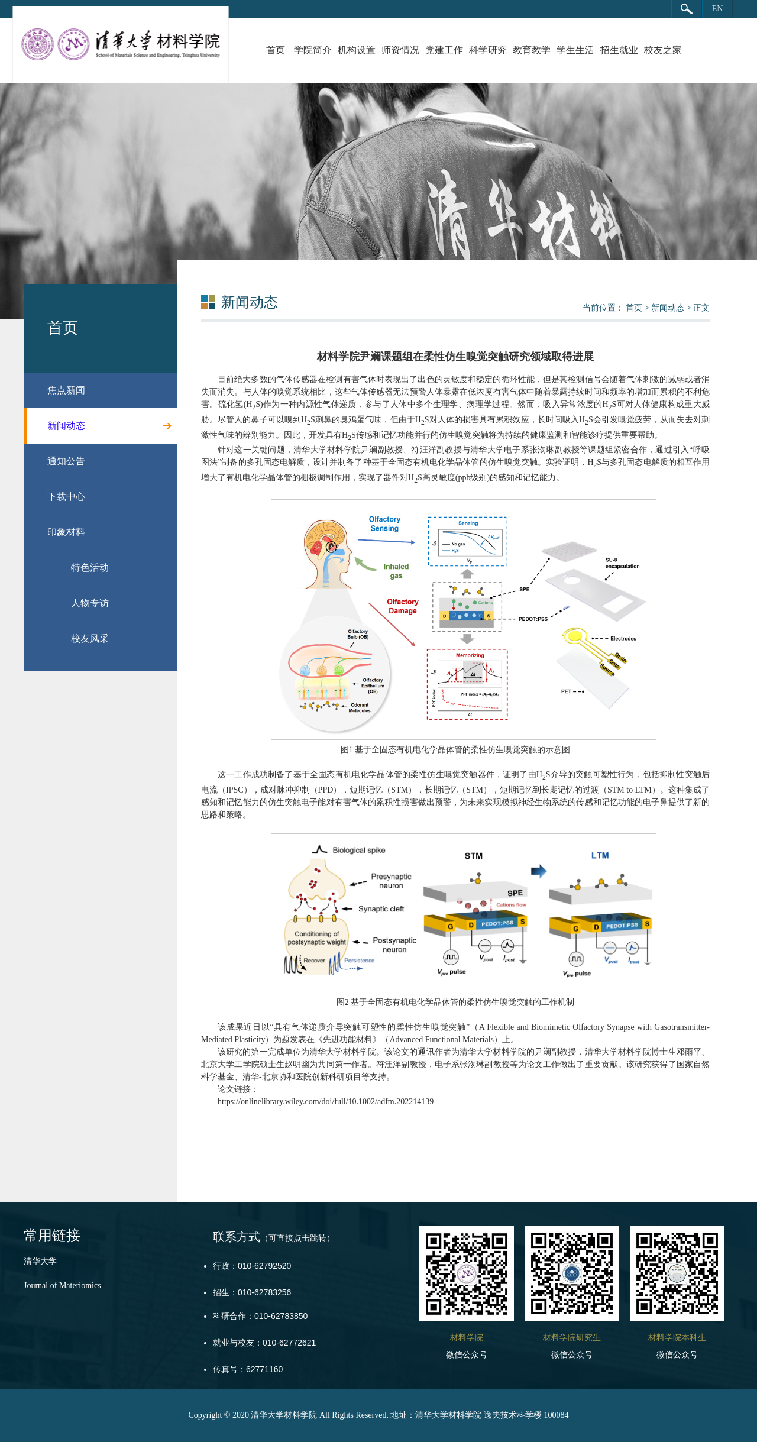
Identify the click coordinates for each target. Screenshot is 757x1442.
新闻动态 (667, 307)
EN (717, 8)
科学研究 (488, 50)
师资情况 (400, 50)
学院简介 (313, 50)
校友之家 (663, 50)
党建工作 (444, 50)
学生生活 (575, 50)
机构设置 (357, 50)
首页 (275, 50)
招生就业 (619, 50)
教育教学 (532, 50)
